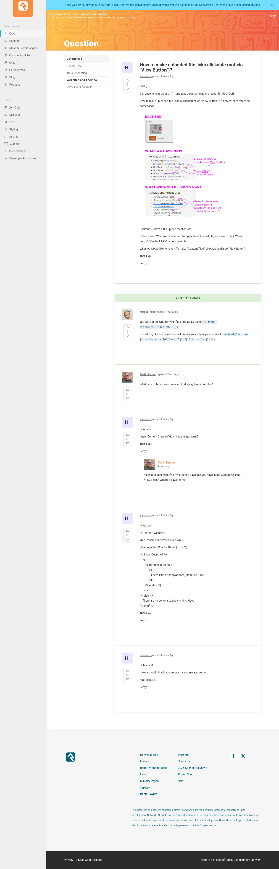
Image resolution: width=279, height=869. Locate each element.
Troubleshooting (77, 73)
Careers (145, 787)
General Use (74, 66)
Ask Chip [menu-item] (12, 107)
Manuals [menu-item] (12, 115)
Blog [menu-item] (9, 77)
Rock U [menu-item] (11, 136)
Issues (144, 761)
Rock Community (59, 14)
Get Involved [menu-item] (14, 70)
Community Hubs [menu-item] (17, 55)
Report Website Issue (153, 768)
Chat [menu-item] (9, 62)
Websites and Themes (94, 14)
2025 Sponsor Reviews (192, 768)
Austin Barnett (166, 462)
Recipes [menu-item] (12, 41)
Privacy (68, 860)
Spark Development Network (243, 860)
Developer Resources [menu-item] (20, 158)
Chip (180, 781)
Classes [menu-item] (12, 144)
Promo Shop (185, 774)
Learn (143, 774)
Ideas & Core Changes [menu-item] (20, 48)
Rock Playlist (148, 794)
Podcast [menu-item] (12, 84)
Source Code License (89, 860)
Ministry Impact (149, 781)
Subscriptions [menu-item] (15, 151)
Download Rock (149, 755)
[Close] (272, 5)
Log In (272, 16)
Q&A (75, 14)
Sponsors (184, 761)
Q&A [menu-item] (9, 33)
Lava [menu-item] (9, 122)
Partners (183, 755)
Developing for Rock (79, 86)
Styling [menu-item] (11, 129)
